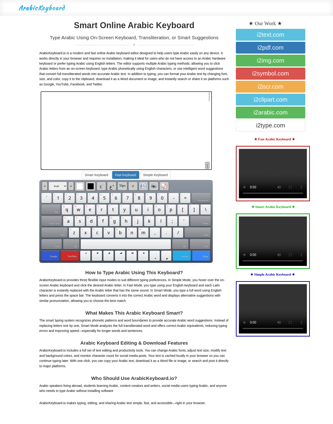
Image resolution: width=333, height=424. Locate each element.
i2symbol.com (270, 73)
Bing (205, 256)
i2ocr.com (270, 86)
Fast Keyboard (125, 175)
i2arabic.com (270, 112)
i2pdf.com (271, 47)
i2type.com (270, 125)
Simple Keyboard (155, 175)
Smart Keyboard (96, 175)
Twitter (184, 256)
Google (53, 256)
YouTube (72, 256)
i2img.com (270, 60)
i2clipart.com (270, 99)
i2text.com (270, 34)
